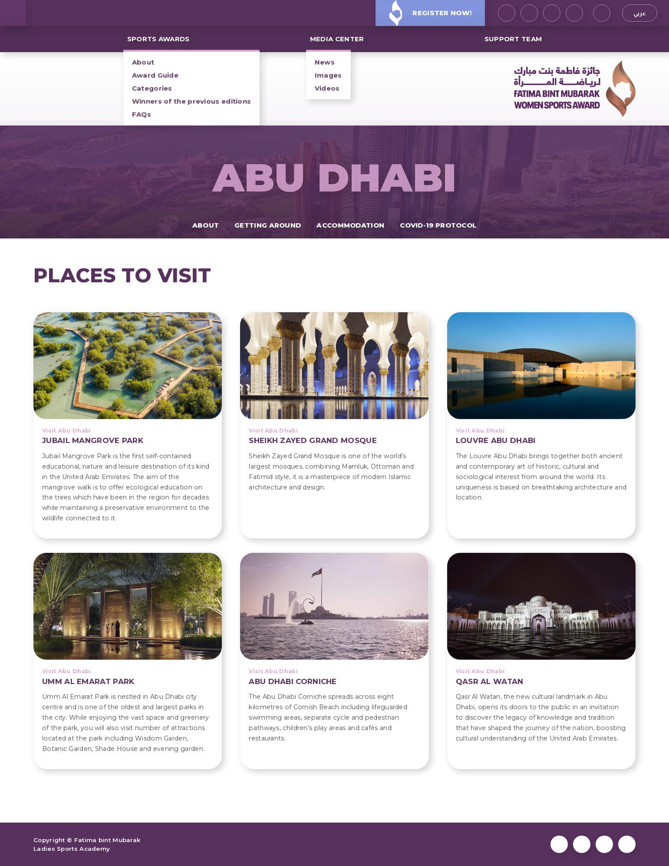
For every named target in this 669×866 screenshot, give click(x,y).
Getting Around (267, 225)
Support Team (513, 39)
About (205, 225)
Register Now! (430, 13)
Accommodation (350, 225)
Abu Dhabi (335, 177)
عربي (639, 13)
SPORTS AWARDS (158, 39)
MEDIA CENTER (337, 39)
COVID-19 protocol (438, 225)
